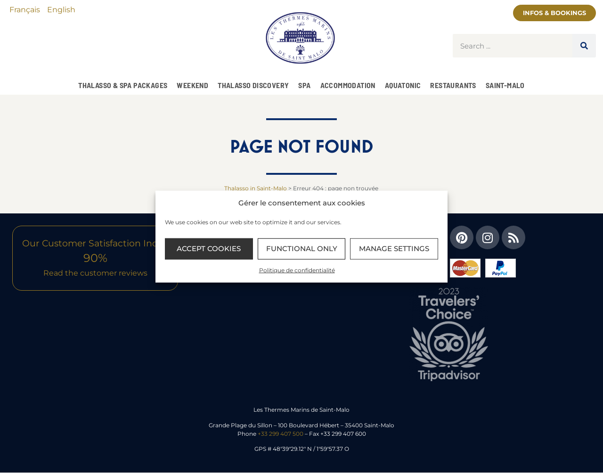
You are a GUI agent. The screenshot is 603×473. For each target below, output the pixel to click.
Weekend (192, 85)
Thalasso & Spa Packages (122, 85)
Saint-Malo (505, 85)
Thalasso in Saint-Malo (255, 188)
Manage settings (394, 248)
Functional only (301, 248)
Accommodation (347, 85)
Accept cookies (209, 248)
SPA (304, 85)
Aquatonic (403, 85)
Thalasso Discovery (253, 85)
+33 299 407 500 (280, 433)
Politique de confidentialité (297, 269)
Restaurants (453, 85)
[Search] (584, 45)
